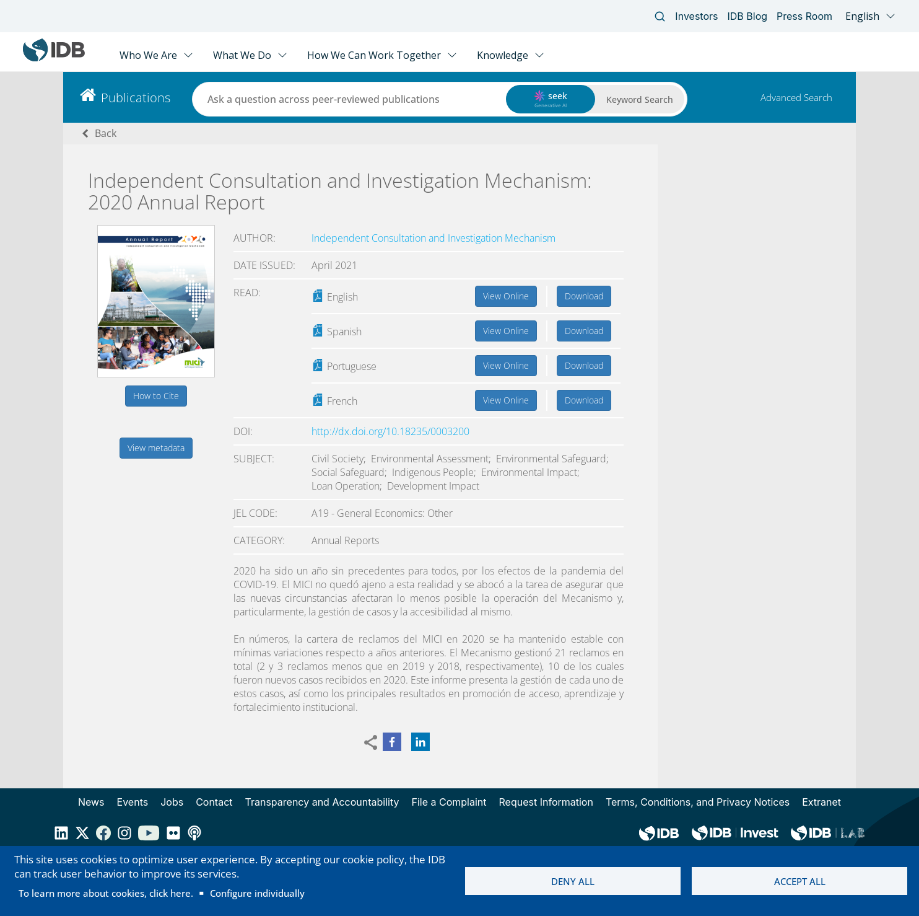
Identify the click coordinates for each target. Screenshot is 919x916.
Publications (135, 97)
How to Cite (156, 396)
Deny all (573, 881)
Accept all (799, 881)
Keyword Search (639, 99)
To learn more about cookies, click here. (106, 893)
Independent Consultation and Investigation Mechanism (433, 238)
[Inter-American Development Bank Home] (54, 58)
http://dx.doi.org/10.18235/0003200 (390, 431)
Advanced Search (796, 97)
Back (105, 133)
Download (584, 296)
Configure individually (257, 893)
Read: (247, 292)
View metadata (156, 448)
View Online (506, 296)
